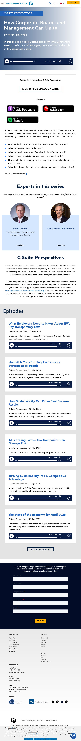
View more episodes (40, 549)
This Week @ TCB (45, 662)
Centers (42, 640)
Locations (12, 651)
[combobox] (62, 3)
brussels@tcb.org (14, 681)
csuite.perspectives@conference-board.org (24, 290)
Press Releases (13, 649)
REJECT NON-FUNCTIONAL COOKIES (45, 739)
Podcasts (43, 655)
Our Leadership (14, 644)
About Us (12, 638)
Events (42, 647)
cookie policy (32, 732)
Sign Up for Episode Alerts (40, 88)
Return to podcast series (16, 174)
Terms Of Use (24, 720)
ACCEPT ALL (28, 739)
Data (41, 657)
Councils (43, 642)
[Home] (18, 3)
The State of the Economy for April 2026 (37, 514)
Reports (42, 644)
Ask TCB (43, 659)
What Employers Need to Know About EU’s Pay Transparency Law (39, 325)
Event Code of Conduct (43, 720)
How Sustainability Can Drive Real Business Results (39, 402)
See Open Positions (19, 702)
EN (62, 3)
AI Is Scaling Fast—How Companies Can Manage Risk (37, 441)
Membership (44, 638)
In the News (13, 647)
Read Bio (20, 245)
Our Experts (13, 642)
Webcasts (43, 653)
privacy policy (34, 734)
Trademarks (54, 720)
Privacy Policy (12, 728)
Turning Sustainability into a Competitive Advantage (37, 477)
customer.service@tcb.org (17, 672)
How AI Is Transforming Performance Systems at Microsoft (35, 364)
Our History (12, 640)
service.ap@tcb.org (15, 691)
